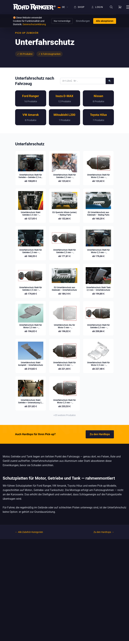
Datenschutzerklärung (34, 24)
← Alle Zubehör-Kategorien (29, 532)
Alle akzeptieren (104, 21)
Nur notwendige (62, 21)
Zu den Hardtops (100, 434)
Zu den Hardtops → (104, 532)
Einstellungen (83, 21)
